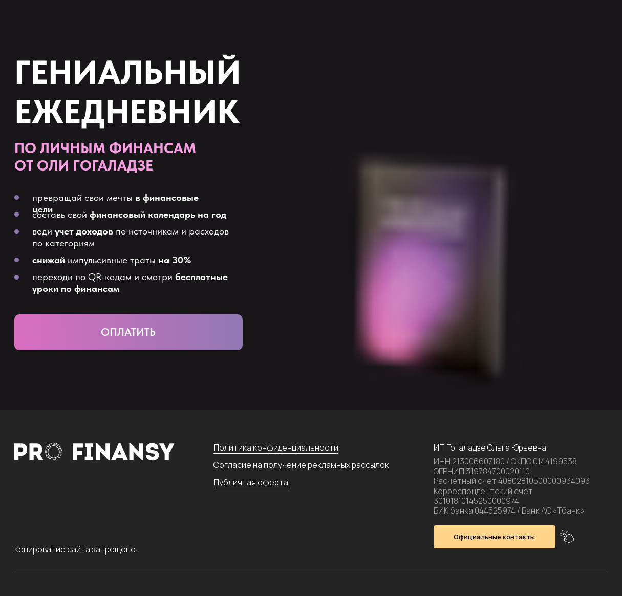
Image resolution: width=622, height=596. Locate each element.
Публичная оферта (250, 482)
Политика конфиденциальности (275, 447)
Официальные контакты (494, 536)
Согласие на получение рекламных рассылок (301, 465)
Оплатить (128, 332)
